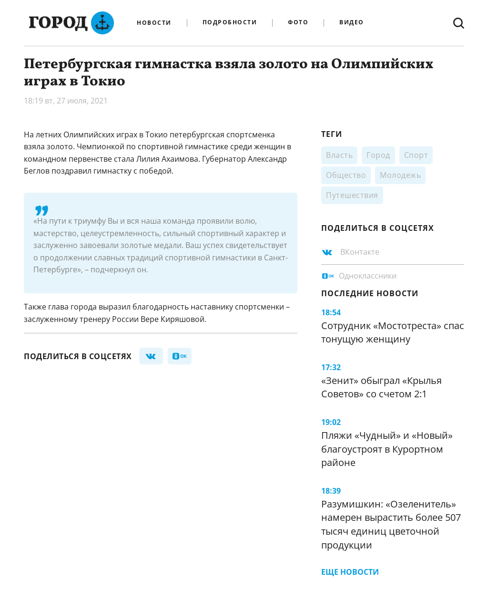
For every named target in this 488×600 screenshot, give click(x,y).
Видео (351, 22)
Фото (298, 22)
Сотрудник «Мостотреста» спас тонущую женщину (392, 332)
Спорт (416, 155)
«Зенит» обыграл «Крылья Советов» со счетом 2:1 (381, 387)
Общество (346, 175)
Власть (339, 155)
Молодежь (400, 175)
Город (378, 155)
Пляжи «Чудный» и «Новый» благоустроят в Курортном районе (387, 449)
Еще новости (350, 572)
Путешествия (352, 195)
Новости (154, 23)
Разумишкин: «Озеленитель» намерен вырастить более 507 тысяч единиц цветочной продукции (391, 524)
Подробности (230, 22)
